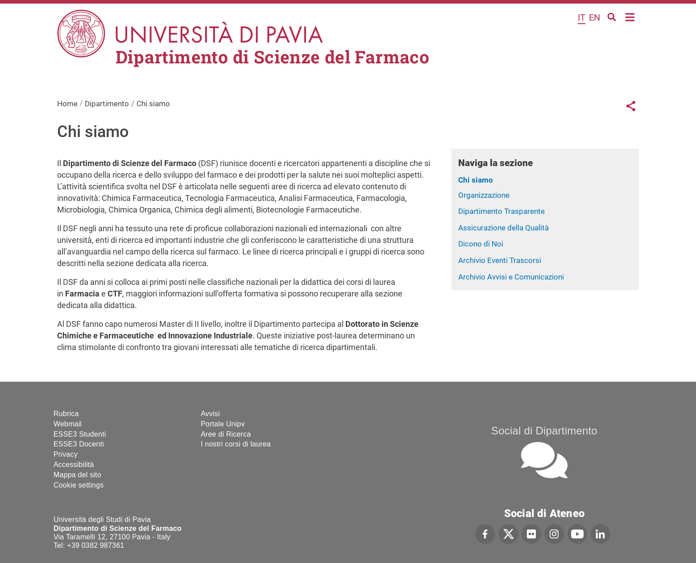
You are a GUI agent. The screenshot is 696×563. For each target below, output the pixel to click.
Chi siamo (475, 179)
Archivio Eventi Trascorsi (499, 260)
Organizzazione (484, 195)
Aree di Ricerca (226, 434)
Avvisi (210, 413)
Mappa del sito (77, 475)
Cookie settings (79, 485)
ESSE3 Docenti (79, 444)
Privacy (66, 454)
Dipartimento (107, 103)
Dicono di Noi (480, 243)
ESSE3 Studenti (80, 434)
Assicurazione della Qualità (503, 227)
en (594, 17)
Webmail (68, 424)
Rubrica (66, 413)
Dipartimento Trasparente (501, 211)
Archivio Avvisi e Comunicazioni (511, 276)
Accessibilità (74, 464)
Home (630, 16)
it (581, 17)
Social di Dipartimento (544, 431)
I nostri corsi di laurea (236, 444)
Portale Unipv (223, 424)
